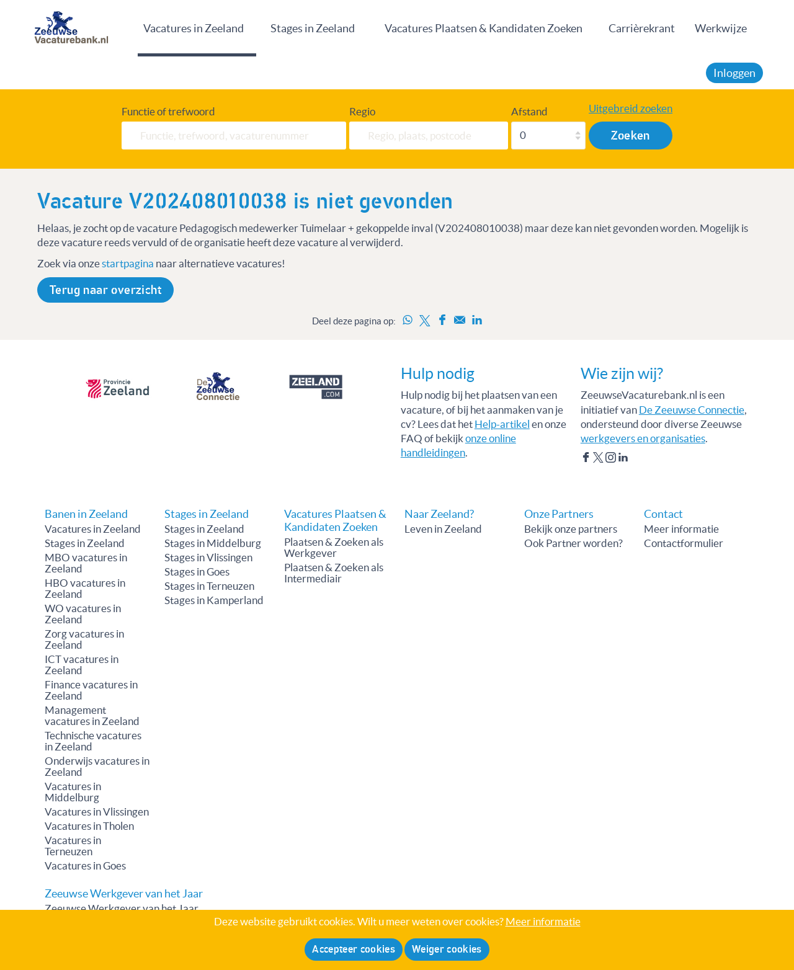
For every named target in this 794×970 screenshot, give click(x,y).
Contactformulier (683, 543)
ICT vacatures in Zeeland (81, 665)
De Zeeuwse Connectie (691, 410)
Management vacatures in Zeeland (92, 716)
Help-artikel (502, 424)
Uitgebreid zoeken (630, 108)
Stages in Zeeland (312, 28)
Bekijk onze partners (570, 529)
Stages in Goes (197, 571)
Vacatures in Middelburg (73, 792)
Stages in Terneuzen (209, 586)
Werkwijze (721, 28)
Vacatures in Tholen (89, 826)
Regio (362, 111)
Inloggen (734, 72)
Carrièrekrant (642, 28)
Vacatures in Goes (85, 865)
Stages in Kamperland (214, 600)
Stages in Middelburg (212, 543)
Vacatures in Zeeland (193, 28)
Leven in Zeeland (443, 529)
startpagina (128, 263)
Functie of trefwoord (168, 111)
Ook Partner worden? (573, 543)
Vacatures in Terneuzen (73, 846)
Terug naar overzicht (105, 290)
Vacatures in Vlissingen (97, 811)
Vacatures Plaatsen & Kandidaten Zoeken (483, 28)
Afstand (529, 111)
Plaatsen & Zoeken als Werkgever (333, 547)
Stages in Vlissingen (208, 557)
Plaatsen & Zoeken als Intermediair (333, 573)
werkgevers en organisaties (643, 438)
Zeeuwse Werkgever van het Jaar (121, 908)
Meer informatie (681, 529)
